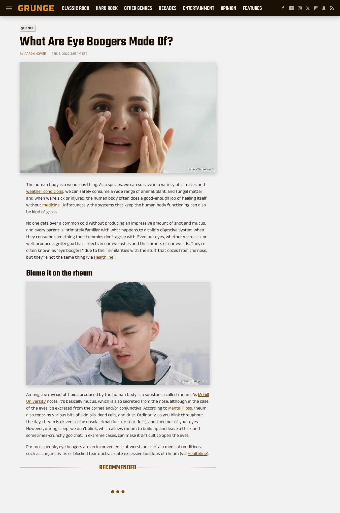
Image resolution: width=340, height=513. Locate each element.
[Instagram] (300, 8)
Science (27, 28)
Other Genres (138, 8)
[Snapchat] (324, 8)
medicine (51, 204)
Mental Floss (180, 408)
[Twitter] (308, 8)
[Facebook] (283, 8)
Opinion (228, 8)
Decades (168, 8)
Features (252, 8)
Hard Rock (107, 8)
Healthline (103, 257)
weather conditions (44, 191)
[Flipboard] (316, 8)
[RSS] (332, 8)
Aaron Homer (35, 53)
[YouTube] (291, 8)
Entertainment (198, 8)
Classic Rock (75, 8)
